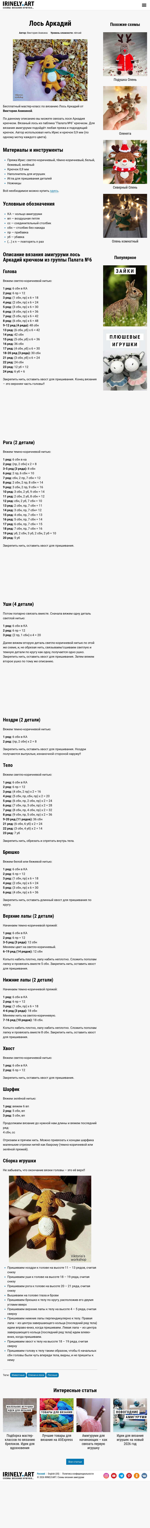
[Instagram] (106, 1523)
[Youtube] (114, 1523)
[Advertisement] (50, 166)
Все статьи (75, 1508)
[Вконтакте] (144, 1523)
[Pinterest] (129, 1523)
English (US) (53, 1521)
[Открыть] (144, 5)
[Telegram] (121, 1523)
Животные (18, 1422)
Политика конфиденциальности (78, 1521)
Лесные (52, 1422)
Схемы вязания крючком (18, 5)
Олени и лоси (36, 1422)
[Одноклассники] (136, 1523)
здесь (54, 238)
